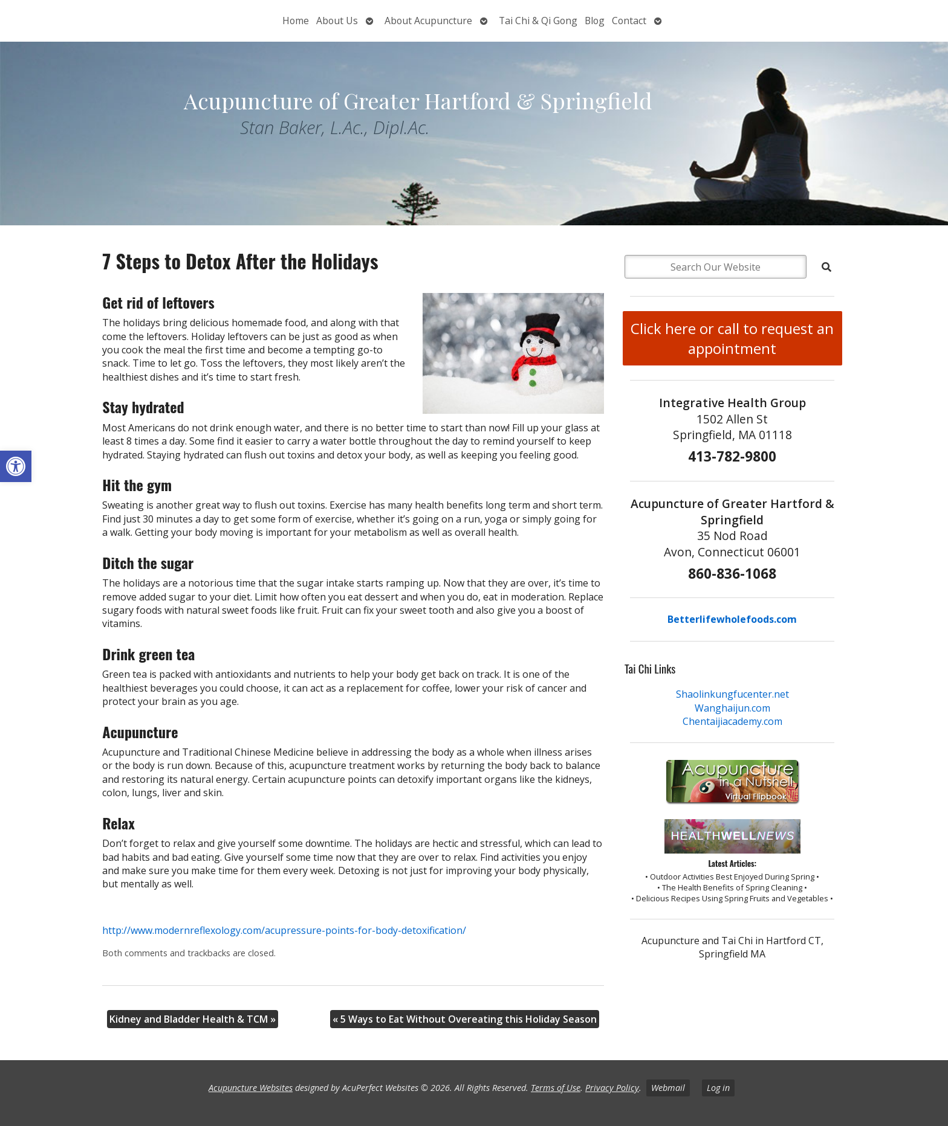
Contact (629, 20)
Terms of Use (555, 1087)
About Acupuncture (428, 20)
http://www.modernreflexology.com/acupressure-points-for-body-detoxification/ (284, 930)
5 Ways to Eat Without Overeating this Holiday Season (465, 1019)
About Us (337, 20)
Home (295, 20)
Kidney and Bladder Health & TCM (192, 1019)
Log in (718, 1087)
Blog (595, 20)
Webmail (668, 1087)
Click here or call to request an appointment (732, 338)
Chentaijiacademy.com (732, 721)
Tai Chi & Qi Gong (538, 20)
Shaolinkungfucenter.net (732, 694)
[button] (15, 466)
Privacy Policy (612, 1087)
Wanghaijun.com (732, 708)
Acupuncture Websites (251, 1087)
